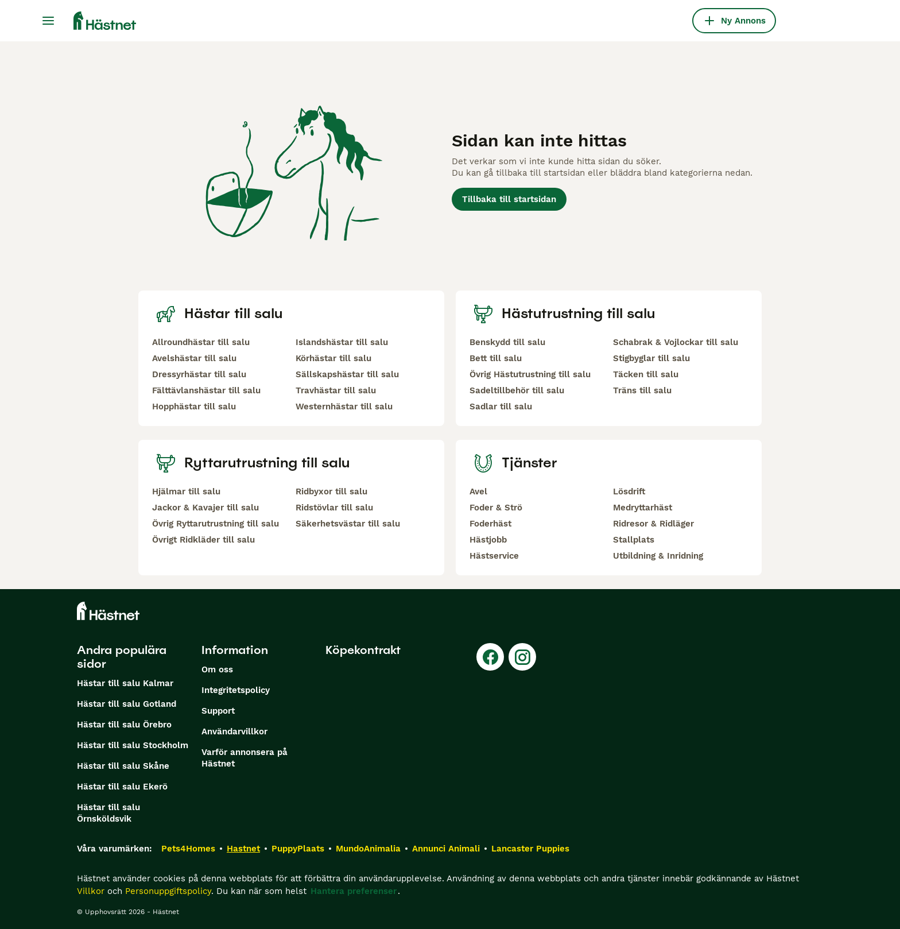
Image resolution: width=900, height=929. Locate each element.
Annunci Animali (446, 848)
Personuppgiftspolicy (168, 891)
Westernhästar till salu (344, 406)
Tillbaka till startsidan (509, 199)
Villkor (90, 891)
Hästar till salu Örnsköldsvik (108, 813)
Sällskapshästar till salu (347, 374)
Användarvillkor (234, 731)
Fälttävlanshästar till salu (206, 390)
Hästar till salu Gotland (126, 704)
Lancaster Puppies (530, 848)
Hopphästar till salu (194, 406)
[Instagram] (522, 657)
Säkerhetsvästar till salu (348, 523)
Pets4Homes (188, 848)
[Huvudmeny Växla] (48, 20)
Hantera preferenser (354, 891)
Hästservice (494, 556)
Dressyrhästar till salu (199, 374)
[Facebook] (490, 657)
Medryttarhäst (642, 507)
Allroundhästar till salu (201, 342)
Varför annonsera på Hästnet (244, 758)
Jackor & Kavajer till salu (205, 507)
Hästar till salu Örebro (124, 724)
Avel (478, 491)
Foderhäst (490, 523)
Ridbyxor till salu (331, 491)
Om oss (217, 669)
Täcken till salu (645, 374)
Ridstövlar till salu (334, 507)
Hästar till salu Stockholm (132, 745)
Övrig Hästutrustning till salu (530, 374)
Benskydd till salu (507, 342)
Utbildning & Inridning (658, 556)
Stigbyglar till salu (651, 358)
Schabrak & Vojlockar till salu (675, 342)
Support (218, 711)
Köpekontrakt (363, 650)
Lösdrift (629, 491)
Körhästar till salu (333, 358)
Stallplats (633, 540)
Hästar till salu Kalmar (125, 683)
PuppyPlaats (297, 848)
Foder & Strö (496, 507)
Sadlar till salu (501, 406)
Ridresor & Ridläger (653, 523)
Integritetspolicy (235, 690)
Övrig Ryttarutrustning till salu (215, 523)
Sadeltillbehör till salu (517, 390)
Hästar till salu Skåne (123, 766)
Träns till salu (642, 390)
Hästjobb (488, 540)
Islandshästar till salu (342, 342)
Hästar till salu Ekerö (122, 786)
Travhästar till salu (336, 390)
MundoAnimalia (368, 848)
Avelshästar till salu (194, 358)
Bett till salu (496, 358)
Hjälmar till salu (186, 491)
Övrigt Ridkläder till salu (203, 540)
